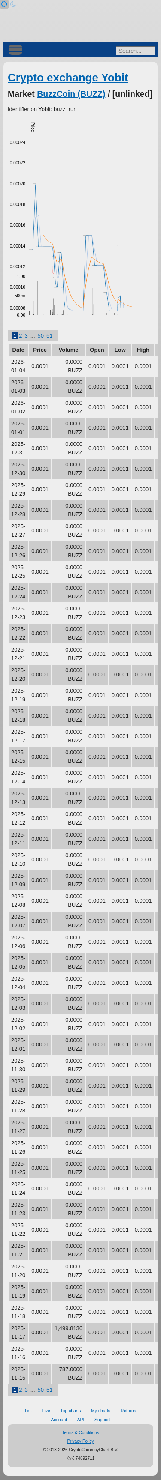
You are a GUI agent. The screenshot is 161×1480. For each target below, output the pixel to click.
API (81, 1419)
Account (59, 1419)
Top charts (70, 1410)
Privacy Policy (80, 1441)
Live (46, 1410)
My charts (100, 1410)
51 (49, 335)
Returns (128, 1410)
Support (102, 1419)
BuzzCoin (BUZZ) (71, 94)
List (28, 1410)
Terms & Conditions (80, 1432)
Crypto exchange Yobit (68, 77)
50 (41, 335)
